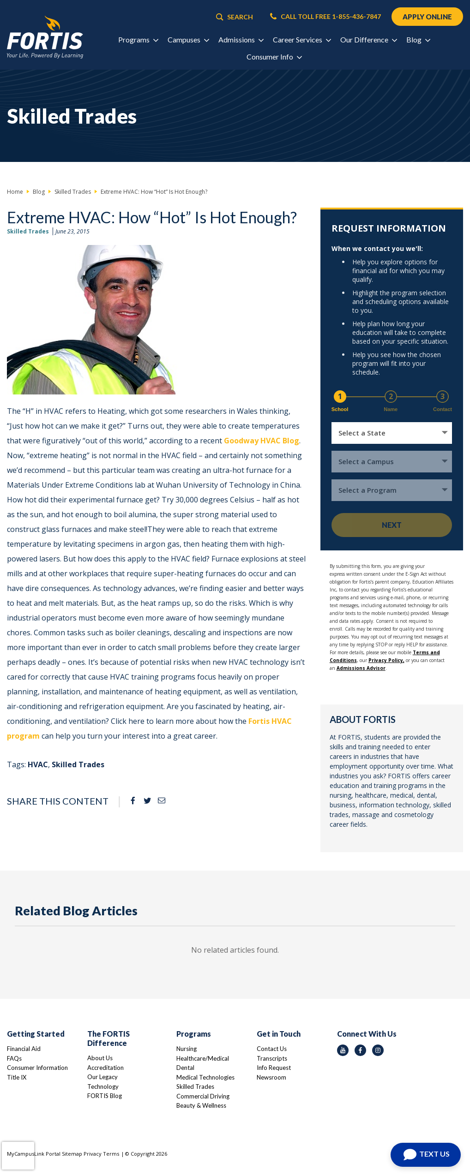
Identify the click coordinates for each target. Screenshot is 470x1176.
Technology (103, 1086)
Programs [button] (138, 39)
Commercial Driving (202, 1096)
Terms (111, 1153)
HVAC (38, 764)
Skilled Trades (28, 231)
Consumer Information (37, 1067)
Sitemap (72, 1153)
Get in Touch (279, 1033)
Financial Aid (24, 1048)
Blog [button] (418, 39)
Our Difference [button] (368, 39)
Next (392, 524)
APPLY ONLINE (427, 16)
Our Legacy (102, 1076)
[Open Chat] (426, 1155)
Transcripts (272, 1058)
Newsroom (271, 1077)
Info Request (274, 1067)
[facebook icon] (360, 1050)
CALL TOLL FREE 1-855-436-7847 (325, 16)
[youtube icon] (343, 1050)
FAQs (14, 1058)
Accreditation (105, 1067)
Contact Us (272, 1048)
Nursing (186, 1048)
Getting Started (36, 1033)
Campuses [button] (188, 39)
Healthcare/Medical (202, 1058)
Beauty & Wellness (201, 1105)
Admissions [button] (240, 39)
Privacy (93, 1153)
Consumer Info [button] (274, 56)
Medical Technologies (205, 1077)
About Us (100, 1058)
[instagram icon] (378, 1050)
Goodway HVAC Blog (261, 441)
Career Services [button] (302, 39)
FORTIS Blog (104, 1095)
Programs (193, 1033)
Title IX (16, 1077)
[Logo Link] (45, 37)
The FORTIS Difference (108, 1038)
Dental (185, 1067)
